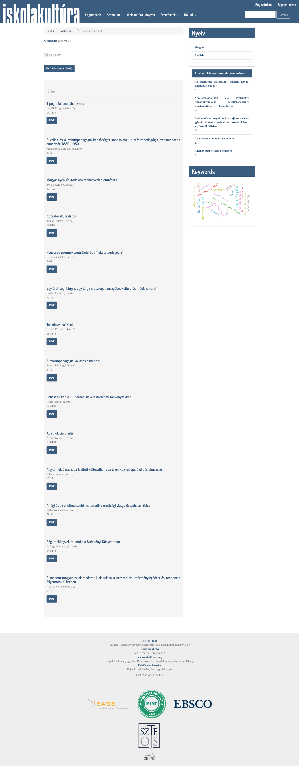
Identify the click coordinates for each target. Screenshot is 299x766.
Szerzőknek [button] (169, 14)
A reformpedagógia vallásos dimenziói (73, 361)
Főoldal (51, 30)
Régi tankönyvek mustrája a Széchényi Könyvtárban (83, 541)
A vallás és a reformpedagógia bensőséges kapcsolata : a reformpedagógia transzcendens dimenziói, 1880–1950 (113, 141)
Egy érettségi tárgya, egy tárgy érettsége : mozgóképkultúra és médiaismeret (101, 288)
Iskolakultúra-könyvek (140, 14)
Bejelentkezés (287, 4)
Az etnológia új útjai (60, 433)
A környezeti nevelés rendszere (213, 150)
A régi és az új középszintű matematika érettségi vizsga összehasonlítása (98, 505)
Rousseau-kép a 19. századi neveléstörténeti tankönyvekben (89, 397)
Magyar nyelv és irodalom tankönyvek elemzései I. (82, 180)
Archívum (113, 14)
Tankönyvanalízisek (60, 324)
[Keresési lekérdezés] (260, 14)
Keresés (283, 14)
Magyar (199, 47)
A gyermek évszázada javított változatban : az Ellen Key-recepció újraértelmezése (104, 469)
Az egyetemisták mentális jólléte (214, 138)
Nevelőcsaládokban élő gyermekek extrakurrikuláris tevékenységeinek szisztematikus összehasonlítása (222, 102)
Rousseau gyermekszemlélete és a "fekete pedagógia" (85, 252)
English (199, 55)
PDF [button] (52, 120)
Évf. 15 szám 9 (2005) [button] (59, 68)
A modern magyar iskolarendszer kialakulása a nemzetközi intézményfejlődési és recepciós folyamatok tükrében (113, 579)
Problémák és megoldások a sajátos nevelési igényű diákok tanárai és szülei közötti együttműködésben (222, 122)
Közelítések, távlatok (61, 216)
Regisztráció (263, 4)
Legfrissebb (93, 14)
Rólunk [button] (190, 14)
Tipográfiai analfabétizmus (65, 103)
